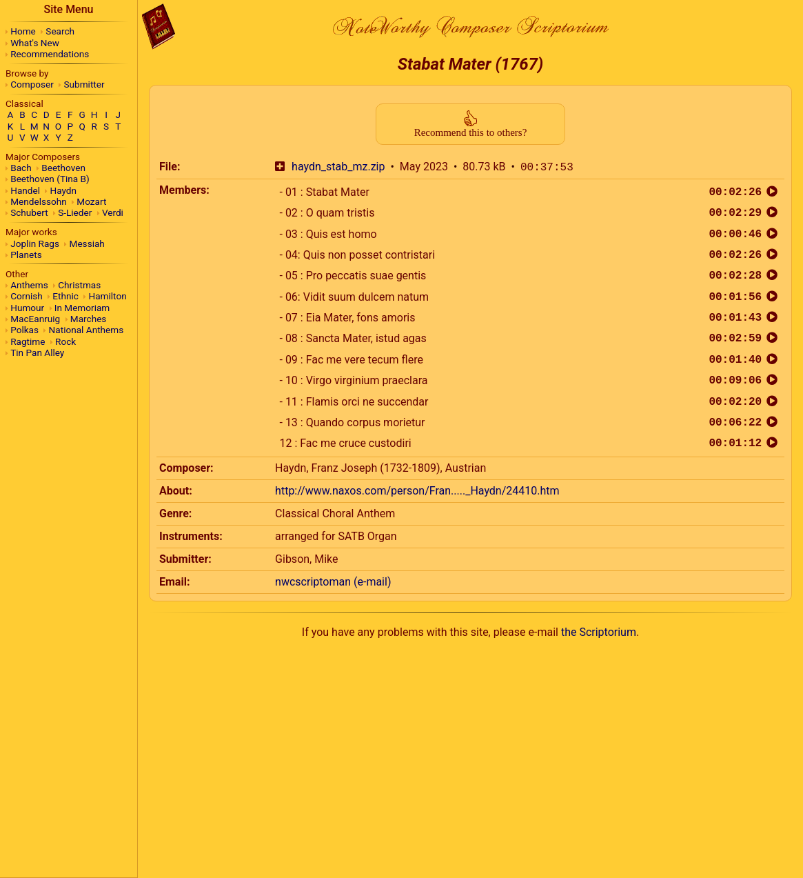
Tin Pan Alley (37, 352)
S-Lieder (75, 212)
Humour (27, 307)
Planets (25, 254)
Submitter (84, 84)
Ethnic (65, 295)
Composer (32, 84)
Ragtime (27, 341)
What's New (34, 42)
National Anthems (86, 329)
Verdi (112, 212)
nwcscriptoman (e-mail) (333, 581)
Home (23, 31)
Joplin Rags (34, 243)
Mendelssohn (38, 201)
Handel (25, 190)
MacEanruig (35, 318)
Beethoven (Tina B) (50, 178)
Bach (20, 167)
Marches (88, 318)
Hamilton (107, 295)
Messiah (87, 243)
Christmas (79, 284)
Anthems (29, 284)
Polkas (24, 329)
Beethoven (63, 167)
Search (59, 31)
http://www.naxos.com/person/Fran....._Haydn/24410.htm (417, 490)
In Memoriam (82, 307)
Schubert (29, 212)
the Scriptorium (598, 632)
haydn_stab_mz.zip (338, 167)
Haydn (63, 190)
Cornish (26, 295)
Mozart (91, 201)
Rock (65, 341)
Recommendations (49, 53)
